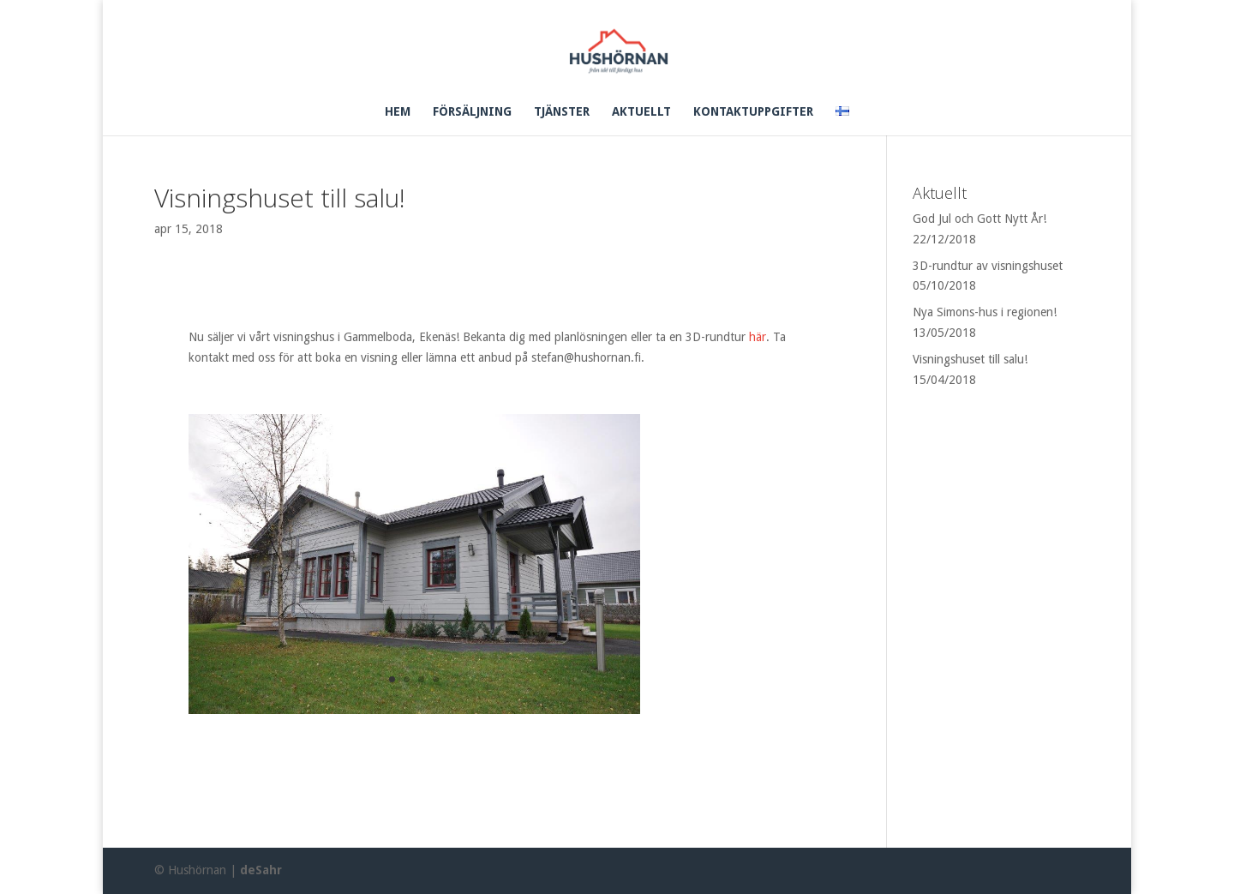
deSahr (261, 870)
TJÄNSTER (562, 111)
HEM (397, 111)
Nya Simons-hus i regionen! (985, 312)
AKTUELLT (641, 111)
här (757, 337)
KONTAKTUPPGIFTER (753, 111)
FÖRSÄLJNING (472, 111)
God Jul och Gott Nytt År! (979, 218)
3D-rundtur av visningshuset (988, 266)
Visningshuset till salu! (970, 359)
